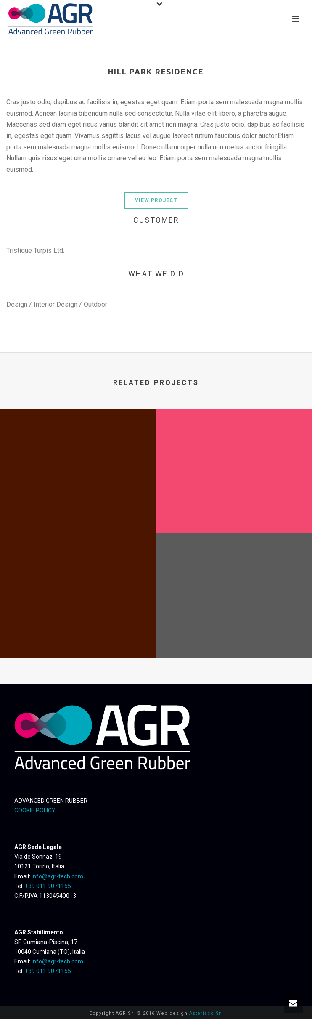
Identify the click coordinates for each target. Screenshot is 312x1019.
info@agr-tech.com (57, 876)
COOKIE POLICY (35, 810)
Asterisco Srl (206, 1013)
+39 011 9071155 (48, 886)
